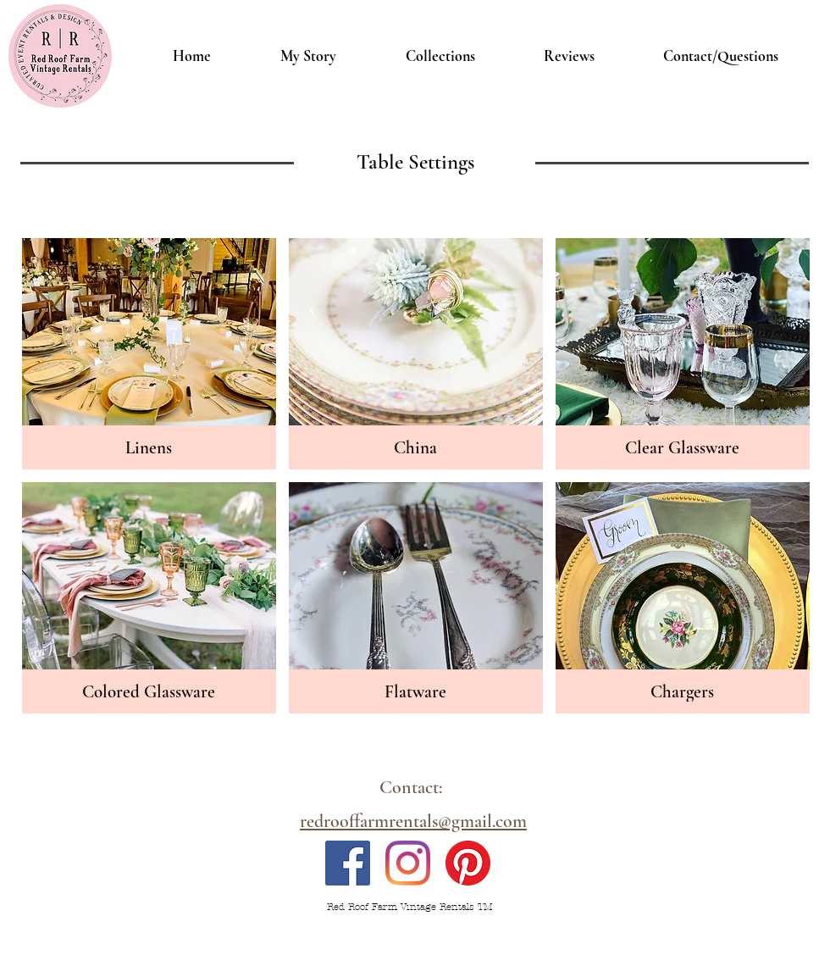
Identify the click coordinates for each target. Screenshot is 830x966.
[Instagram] (407, 863)
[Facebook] (347, 863)
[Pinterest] (467, 863)
